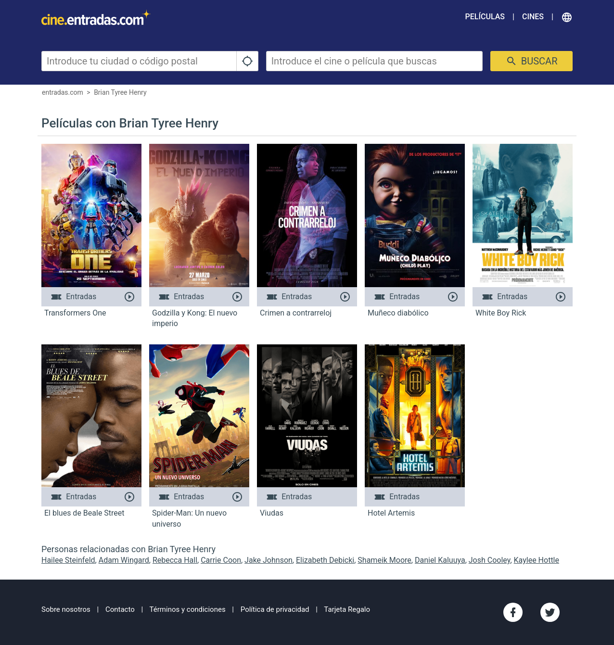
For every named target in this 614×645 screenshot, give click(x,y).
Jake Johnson (268, 560)
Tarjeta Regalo (347, 609)
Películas (485, 16)
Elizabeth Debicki (325, 560)
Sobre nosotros (65, 609)
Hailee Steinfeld (68, 560)
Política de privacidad (275, 609)
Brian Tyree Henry (120, 92)
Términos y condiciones (188, 609)
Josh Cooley (490, 560)
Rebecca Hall (175, 560)
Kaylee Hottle (536, 560)
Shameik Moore (384, 560)
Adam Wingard (124, 560)
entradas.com (62, 92)
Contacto (120, 609)
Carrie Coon (221, 560)
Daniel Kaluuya (440, 560)
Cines (533, 16)
